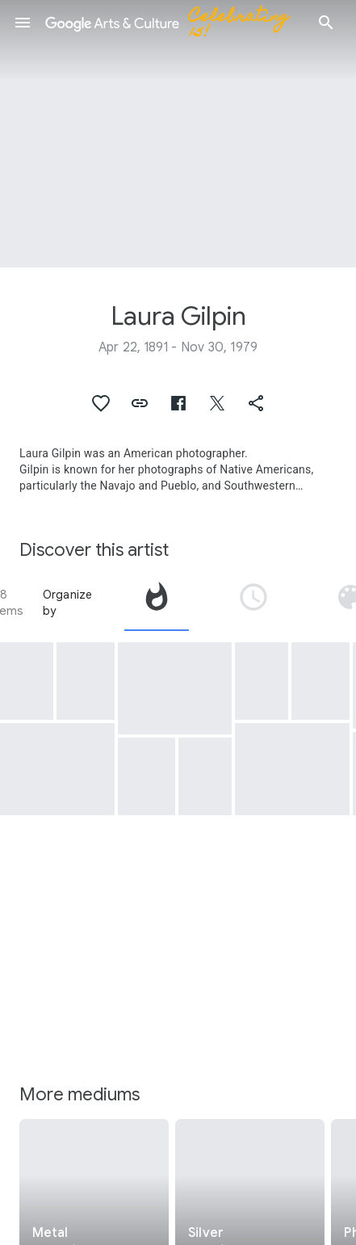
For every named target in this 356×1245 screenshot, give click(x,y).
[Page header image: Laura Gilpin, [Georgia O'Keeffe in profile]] (178, 133)
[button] (22, 22)
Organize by (68, 602)
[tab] (156, 602)
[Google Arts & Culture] (174, 22)
